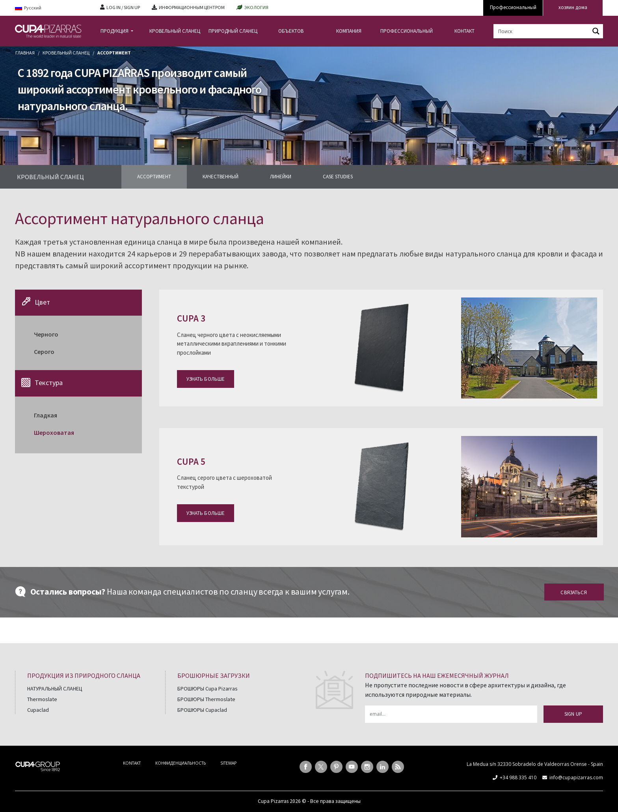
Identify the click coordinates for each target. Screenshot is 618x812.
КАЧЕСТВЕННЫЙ (220, 176)
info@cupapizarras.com (576, 777)
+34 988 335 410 (518, 777)
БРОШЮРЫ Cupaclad (202, 709)
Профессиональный (513, 7)
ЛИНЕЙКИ (280, 176)
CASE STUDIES (338, 176)
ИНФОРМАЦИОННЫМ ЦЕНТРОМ (192, 7)
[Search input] (542, 31)
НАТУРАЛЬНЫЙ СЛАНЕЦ (54, 688)
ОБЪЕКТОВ (290, 31)
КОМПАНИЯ (348, 31)
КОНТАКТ (464, 31)
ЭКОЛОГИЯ (256, 7)
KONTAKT (132, 763)
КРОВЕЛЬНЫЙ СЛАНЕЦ (174, 31)
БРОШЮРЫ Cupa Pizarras (207, 688)
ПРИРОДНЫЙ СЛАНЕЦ (232, 31)
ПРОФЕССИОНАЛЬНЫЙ (406, 31)
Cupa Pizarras (273, 801)
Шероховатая (54, 432)
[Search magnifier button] (596, 31)
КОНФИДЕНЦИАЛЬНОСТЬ (180, 763)
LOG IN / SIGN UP (123, 7)
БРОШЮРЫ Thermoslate (206, 699)
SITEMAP (228, 763)
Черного (46, 334)
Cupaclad (38, 709)
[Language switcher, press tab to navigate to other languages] (51, 8)
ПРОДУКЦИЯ (115, 31)
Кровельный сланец (66, 53)
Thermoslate (42, 699)
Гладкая (45, 415)
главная (25, 53)
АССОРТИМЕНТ (154, 176)
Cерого (44, 351)
